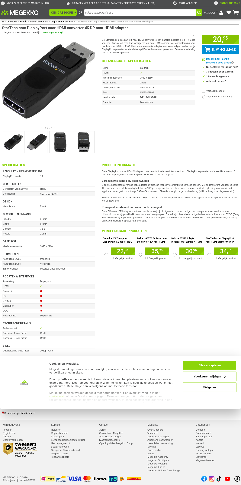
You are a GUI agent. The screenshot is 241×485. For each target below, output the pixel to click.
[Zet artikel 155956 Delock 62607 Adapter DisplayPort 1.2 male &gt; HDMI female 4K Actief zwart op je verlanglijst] (106, 255)
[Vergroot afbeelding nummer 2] (60, 142)
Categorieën (203, 424)
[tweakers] (185, 3)
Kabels (23, 21)
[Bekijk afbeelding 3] (55, 128)
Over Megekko (155, 429)
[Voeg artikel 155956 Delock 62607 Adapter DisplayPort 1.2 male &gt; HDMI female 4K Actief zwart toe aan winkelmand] (123, 251)
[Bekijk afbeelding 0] (42, 128)
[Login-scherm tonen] (214, 12)
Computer (12, 21)
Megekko (152, 424)
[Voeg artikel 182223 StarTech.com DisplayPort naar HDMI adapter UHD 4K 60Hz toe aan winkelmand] (226, 251)
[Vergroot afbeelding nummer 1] (37, 142)
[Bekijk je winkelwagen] (236, 12)
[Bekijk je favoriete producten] (228, 12)
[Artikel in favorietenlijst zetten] (193, 36)
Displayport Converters (63, 21)
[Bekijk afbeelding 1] (46, 128)
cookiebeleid (57, 472)
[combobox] (140, 12)
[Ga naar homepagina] (24, 12)
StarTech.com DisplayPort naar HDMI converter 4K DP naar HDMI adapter (115, 21)
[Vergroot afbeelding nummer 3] (83, 142)
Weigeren (209, 463)
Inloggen (7, 429)
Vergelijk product (215, 90)
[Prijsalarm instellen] (217, 97)
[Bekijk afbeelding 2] (51, 128)
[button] (63, 12)
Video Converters (39, 21)
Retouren (56, 429)
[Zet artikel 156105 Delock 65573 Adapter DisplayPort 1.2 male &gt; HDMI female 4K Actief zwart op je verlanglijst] (175, 255)
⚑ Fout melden (10, 395)
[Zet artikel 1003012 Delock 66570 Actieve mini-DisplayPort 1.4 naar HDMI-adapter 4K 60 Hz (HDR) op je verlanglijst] (140, 255)
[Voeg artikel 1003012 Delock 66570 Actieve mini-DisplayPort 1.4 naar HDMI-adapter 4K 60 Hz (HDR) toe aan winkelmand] (157, 251)
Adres (102, 429)
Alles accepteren (209, 441)
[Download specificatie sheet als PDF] (48, 412)
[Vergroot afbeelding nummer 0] (13, 142)
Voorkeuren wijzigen (210, 452)
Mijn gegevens (11, 424)
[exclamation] (227, 3)
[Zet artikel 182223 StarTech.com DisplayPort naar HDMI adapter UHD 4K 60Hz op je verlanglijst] (209, 255)
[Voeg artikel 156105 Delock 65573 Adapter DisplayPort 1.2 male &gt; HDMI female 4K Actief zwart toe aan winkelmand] (191, 251)
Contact (103, 424)
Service (55, 424)
